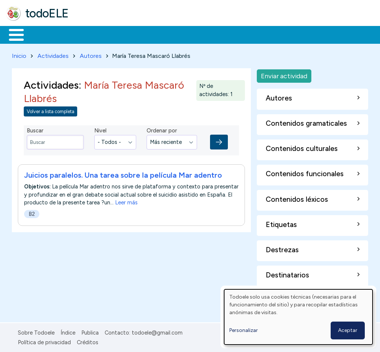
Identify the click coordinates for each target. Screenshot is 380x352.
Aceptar (347, 330)
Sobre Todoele (36, 331)
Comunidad (271, 34)
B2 (32, 213)
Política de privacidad (44, 341)
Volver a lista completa (50, 110)
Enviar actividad (284, 74)
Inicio (12, 34)
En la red (175, 34)
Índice (67, 331)
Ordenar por (162, 129)
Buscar (304, 34)
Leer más (126, 201)
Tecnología (222, 34)
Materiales (41, 34)
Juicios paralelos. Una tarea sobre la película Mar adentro (123, 174)
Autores (91, 54)
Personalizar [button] (243, 330)
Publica (90, 331)
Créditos (87, 341)
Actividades (53, 54)
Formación (89, 34)
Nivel (100, 129)
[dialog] (298, 317)
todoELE (47, 13)
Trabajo (133, 34)
